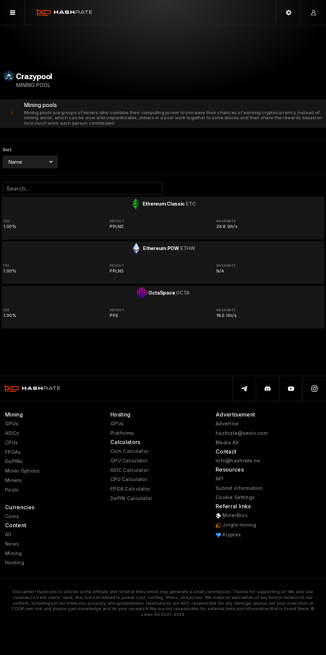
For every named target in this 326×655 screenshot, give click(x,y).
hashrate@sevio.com (242, 433)
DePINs (14, 461)
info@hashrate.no (238, 460)
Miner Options (22, 471)
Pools (12, 490)
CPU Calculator (128, 479)
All (8, 534)
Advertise (227, 423)
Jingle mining (236, 525)
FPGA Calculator (130, 489)
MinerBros (232, 515)
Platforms (122, 433)
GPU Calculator (129, 460)
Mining (13, 553)
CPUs (11, 442)
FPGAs (13, 452)
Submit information (239, 488)
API (219, 478)
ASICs (12, 433)
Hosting (14, 562)
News (12, 544)
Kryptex (228, 535)
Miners (13, 480)
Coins (12, 516)
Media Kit (227, 442)
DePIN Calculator (131, 498)
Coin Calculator (129, 451)
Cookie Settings (235, 497)
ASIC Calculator (129, 470)
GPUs (11, 423)
